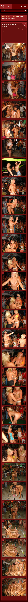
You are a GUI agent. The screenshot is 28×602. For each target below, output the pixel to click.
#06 (3, 254)
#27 (3, 82)
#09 (3, 311)
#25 (3, 44)
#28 (3, 101)
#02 (3, 177)
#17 (3, 463)
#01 (3, 158)
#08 (3, 292)
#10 (3, 330)
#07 (3, 273)
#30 (3, 139)
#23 (3, 578)
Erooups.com (6, 16)
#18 (3, 483)
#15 (3, 425)
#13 (3, 387)
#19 (3, 502)
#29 (3, 120)
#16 (3, 444)
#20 (3, 521)
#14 (3, 406)
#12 (3, 368)
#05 (3, 234)
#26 (3, 63)
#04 (3, 215)
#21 (3, 540)
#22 (3, 559)
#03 (3, 196)
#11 (3, 349)
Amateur (14, 16)
